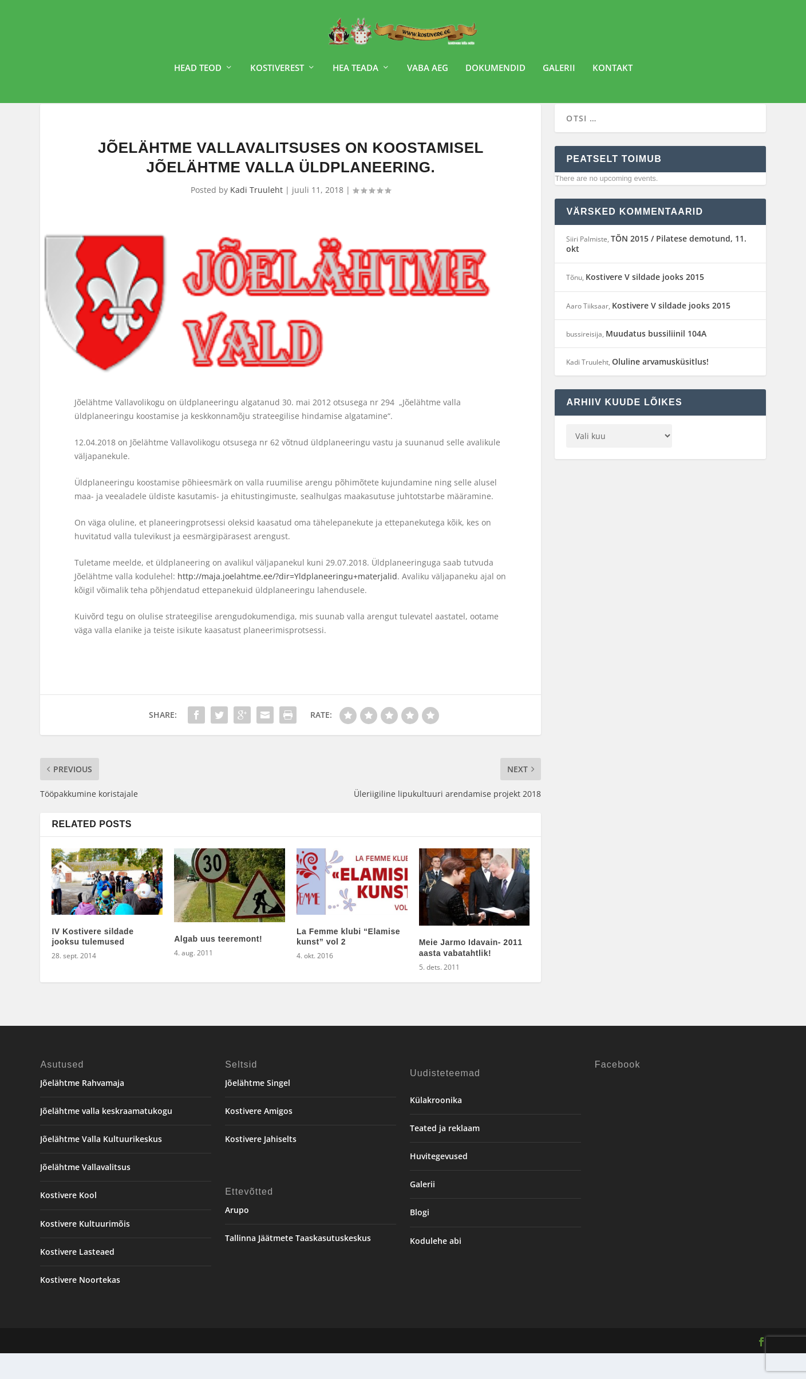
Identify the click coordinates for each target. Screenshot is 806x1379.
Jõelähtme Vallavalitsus (85, 1192)
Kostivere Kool (68, 1220)
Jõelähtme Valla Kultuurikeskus (101, 1164)
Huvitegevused (439, 1181)
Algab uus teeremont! (218, 964)
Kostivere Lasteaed (77, 1277)
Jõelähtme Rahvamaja (82, 1108)
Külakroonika (436, 1125)
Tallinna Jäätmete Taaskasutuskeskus (298, 1263)
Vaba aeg (427, 72)
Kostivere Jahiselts (261, 1164)
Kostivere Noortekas (80, 1305)
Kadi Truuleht (256, 215)
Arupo (237, 1235)
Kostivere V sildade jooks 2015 (645, 302)
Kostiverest (277, 72)
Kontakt (612, 72)
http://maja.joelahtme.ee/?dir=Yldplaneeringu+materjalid (287, 601)
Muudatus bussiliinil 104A (656, 359)
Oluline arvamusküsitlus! (660, 387)
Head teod (198, 72)
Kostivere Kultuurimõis (85, 1249)
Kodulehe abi (435, 1266)
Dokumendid (495, 72)
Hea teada (355, 72)
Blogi (419, 1237)
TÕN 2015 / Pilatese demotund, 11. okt (656, 269)
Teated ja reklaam (445, 1153)
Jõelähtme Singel (257, 1108)
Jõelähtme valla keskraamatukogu (106, 1136)
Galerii (559, 72)
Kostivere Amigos (259, 1136)
